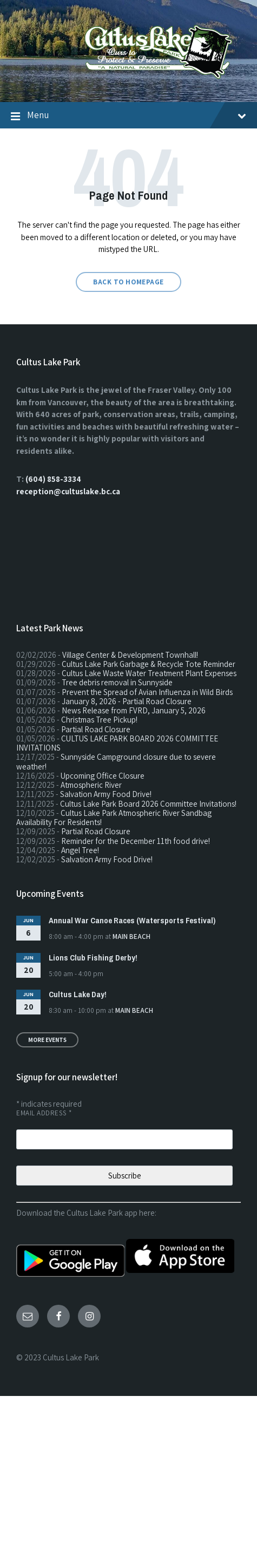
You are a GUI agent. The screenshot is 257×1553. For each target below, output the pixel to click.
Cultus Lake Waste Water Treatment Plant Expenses (149, 673)
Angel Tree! (80, 850)
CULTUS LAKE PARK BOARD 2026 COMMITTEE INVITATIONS (117, 743)
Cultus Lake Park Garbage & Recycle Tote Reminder (148, 664)
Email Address (44, 1113)
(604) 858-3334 (53, 479)
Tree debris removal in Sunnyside (117, 682)
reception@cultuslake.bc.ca (68, 491)
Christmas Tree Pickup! (99, 719)
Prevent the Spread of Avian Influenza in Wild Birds (147, 692)
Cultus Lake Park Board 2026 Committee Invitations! (148, 804)
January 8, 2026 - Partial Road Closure (127, 701)
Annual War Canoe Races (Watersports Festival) (132, 920)
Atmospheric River (91, 785)
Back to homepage (128, 282)
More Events (47, 1040)
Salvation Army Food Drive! (105, 794)
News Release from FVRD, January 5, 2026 (134, 710)
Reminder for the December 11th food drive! (135, 841)
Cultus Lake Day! (78, 994)
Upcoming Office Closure (102, 776)
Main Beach (131, 936)
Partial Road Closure (95, 729)
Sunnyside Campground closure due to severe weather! (116, 761)
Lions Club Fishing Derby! (93, 957)
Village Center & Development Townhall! (130, 655)
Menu (136, 115)
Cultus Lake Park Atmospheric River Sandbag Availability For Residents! (114, 817)
